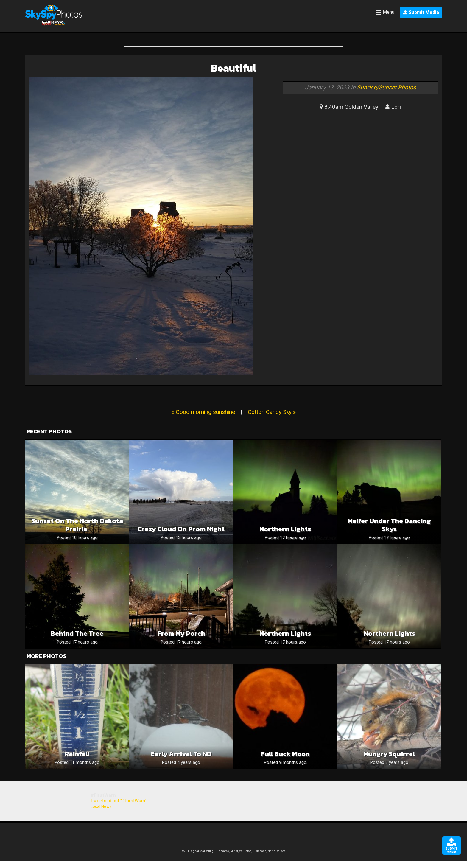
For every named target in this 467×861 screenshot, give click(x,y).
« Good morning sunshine (203, 411)
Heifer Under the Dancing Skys (389, 525)
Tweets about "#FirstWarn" (118, 801)
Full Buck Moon (285, 754)
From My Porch (181, 634)
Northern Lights (285, 529)
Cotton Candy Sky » (272, 411)
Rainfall (77, 754)
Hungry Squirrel (389, 754)
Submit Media (421, 12)
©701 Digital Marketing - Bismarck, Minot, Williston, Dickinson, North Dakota (233, 851)
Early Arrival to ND (181, 754)
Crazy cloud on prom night (181, 529)
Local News (101, 806)
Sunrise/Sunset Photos (386, 87)
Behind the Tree (77, 634)
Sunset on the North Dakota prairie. (77, 525)
